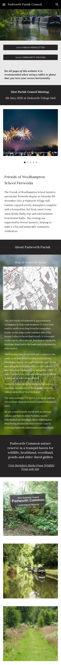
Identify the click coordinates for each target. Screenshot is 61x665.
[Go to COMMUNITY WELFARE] (30, 57)
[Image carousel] (30, 136)
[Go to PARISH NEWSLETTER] (30, 47)
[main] (30, 74)
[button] (4, 4)
